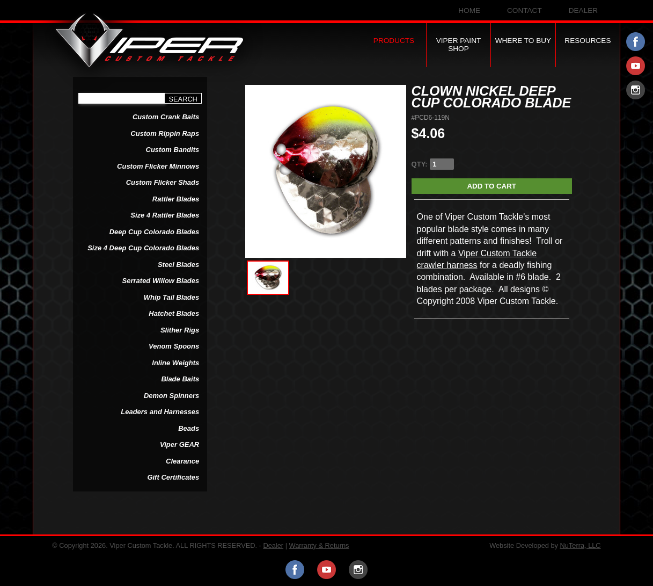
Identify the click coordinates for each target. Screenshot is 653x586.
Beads (188, 428)
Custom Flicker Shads (163, 182)
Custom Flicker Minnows (158, 166)
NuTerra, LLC (580, 545)
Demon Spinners (171, 396)
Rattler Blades (175, 199)
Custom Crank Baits (166, 117)
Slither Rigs (179, 330)
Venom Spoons (174, 346)
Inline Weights (175, 363)
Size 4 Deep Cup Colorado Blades (143, 248)
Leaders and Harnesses (160, 412)
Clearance (182, 461)
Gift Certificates (173, 477)
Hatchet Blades (174, 313)
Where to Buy (523, 41)
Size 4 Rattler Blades (164, 215)
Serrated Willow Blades (161, 281)
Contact (524, 10)
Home (469, 10)
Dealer (583, 10)
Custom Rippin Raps (164, 133)
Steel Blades (178, 265)
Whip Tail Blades (172, 297)
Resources (587, 41)
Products (393, 41)
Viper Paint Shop (458, 45)
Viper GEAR (179, 444)
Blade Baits (180, 379)
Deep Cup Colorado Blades (154, 232)
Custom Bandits (173, 150)
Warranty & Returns (319, 545)
